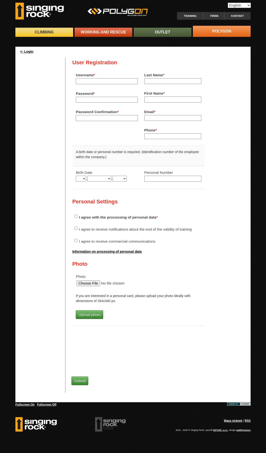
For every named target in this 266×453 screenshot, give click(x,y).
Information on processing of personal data (107, 251)
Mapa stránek (233, 420)
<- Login (26, 51)
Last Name (153, 75)
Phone (150, 130)
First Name (154, 93)
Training (190, 15)
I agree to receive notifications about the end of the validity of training (135, 229)
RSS (248, 420)
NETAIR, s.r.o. (220, 430)
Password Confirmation (96, 112)
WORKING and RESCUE (103, 32)
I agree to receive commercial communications (117, 241)
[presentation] (113, 352)
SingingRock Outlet (110, 424)
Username (85, 75)
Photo (80, 276)
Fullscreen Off (47, 404)
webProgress (243, 430)
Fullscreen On (25, 404)
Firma (214, 15)
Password (84, 93)
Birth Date (84, 172)
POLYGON (221, 31)
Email (149, 112)
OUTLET (162, 32)
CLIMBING (44, 32)
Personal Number (158, 172)
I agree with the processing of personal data (117, 217)
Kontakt (237, 15)
